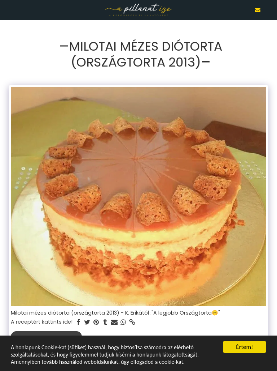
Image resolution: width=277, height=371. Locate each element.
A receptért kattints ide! (41, 322)
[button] (8, 9)
